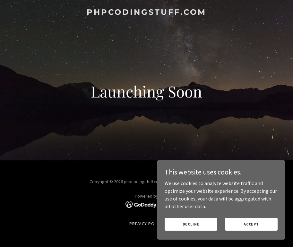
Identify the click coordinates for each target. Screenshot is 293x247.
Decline (191, 224)
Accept (251, 224)
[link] (146, 13)
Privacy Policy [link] (146, 223)
